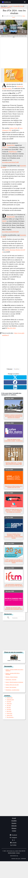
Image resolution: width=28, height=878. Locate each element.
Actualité (16, 6)
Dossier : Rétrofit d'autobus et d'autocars (14, 682)
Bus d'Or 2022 (11, 328)
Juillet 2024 (9, 703)
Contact (14, 830)
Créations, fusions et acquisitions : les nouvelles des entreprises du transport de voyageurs (14, 416)
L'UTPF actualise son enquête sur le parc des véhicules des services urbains (14, 561)
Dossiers (14, 823)
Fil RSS (13, 845)
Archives (21, 6)
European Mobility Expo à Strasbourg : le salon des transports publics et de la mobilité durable (14, 536)
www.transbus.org (14, 855)
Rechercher (8, 614)
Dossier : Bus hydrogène (11, 687)
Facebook (13, 835)
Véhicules (14, 825)
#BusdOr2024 (10, 145)
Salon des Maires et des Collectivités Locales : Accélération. (13, 440)
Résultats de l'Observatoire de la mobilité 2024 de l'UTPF (13, 486)
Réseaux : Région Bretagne (12, 677)
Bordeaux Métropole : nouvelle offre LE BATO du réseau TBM (14, 463)
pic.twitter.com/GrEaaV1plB (10, 162)
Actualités (14, 820)
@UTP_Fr (5, 147)
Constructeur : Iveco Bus (11, 679)
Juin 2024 (9, 705)
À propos (18, 852)
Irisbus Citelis (14, 128)
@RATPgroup (12, 151)
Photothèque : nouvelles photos (12, 689)
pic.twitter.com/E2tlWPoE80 (10, 231)
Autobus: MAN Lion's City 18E (12, 684)
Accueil (10, 6)
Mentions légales (11, 852)
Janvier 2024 (9, 715)
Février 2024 (9, 713)
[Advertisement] (14, 52)
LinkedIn (13, 842)
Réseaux (14, 828)
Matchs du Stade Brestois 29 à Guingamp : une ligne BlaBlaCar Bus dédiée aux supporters (13, 511)
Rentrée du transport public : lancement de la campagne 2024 (13, 608)
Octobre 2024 (10, 697)
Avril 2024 (9, 709)
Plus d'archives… (10, 717)
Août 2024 (9, 701)
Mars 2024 (9, 711)
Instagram (13, 837)
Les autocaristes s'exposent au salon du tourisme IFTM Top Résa (14, 585)
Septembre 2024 (5, 7)
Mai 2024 (9, 707)
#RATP (4, 221)
